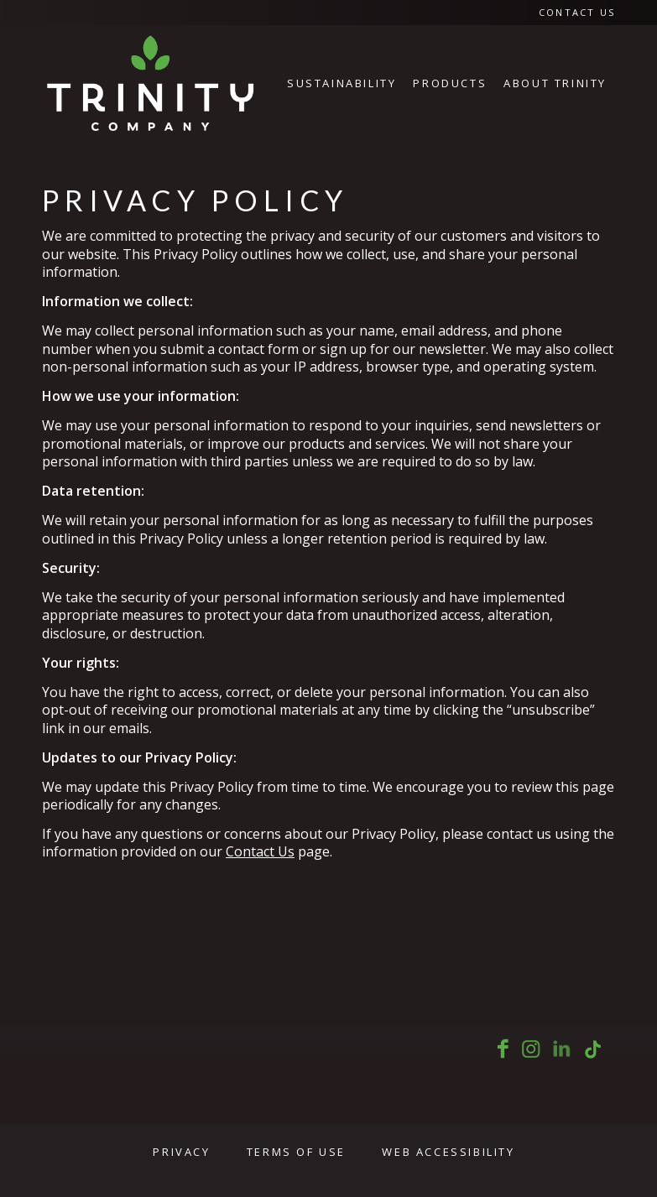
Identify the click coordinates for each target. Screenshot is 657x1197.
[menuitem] (572, 12)
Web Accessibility (448, 1151)
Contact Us (577, 12)
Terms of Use (296, 1151)
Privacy (181, 1151)
